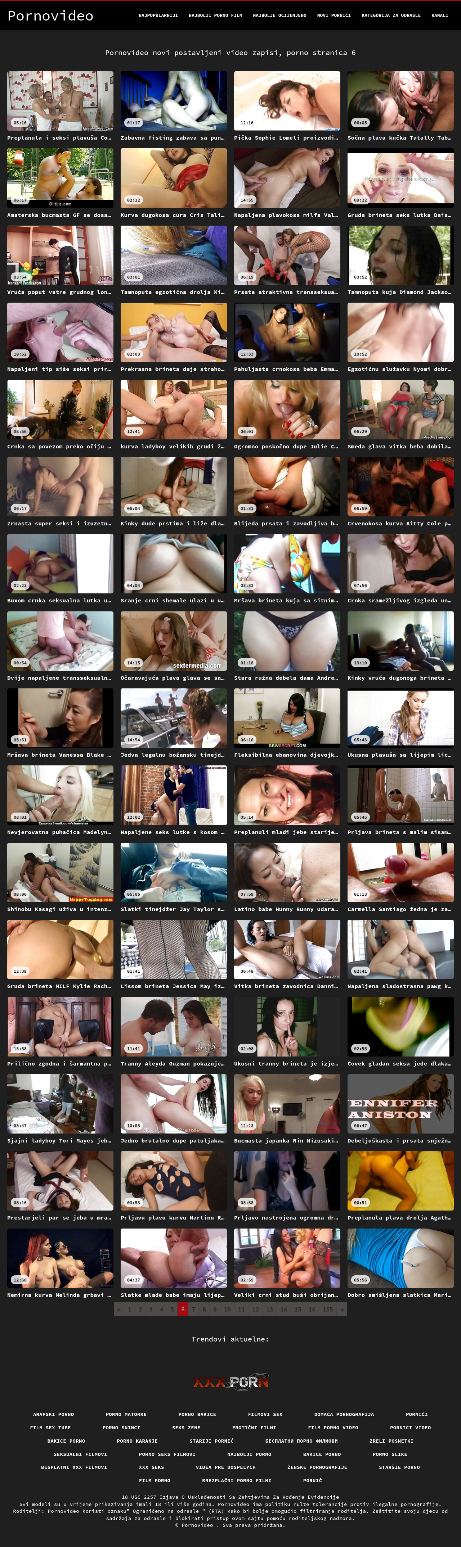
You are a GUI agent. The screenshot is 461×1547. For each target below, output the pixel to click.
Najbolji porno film (215, 15)
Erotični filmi (254, 1427)
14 (283, 1309)
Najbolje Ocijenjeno (279, 15)
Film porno (155, 1480)
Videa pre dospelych (226, 1467)
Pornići (417, 1414)
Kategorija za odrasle (391, 15)
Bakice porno (66, 1441)
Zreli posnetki (392, 1441)
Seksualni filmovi (80, 1454)
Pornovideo (199, 1525)
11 (241, 1309)
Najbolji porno (249, 1454)
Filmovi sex (265, 1414)
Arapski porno (53, 1414)
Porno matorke (126, 1414)
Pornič (312, 1480)
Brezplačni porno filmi (237, 1480)
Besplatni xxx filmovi (74, 1467)
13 (269, 1309)
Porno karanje (137, 1441)
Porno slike (390, 1454)
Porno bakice (197, 1414)
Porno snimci (121, 1427)
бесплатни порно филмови (301, 1441)
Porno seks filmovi (167, 1454)
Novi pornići (334, 15)
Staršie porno (399, 1467)
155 (328, 1309)
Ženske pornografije (317, 1467)
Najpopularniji (158, 15)
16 (312, 1309)
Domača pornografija (344, 1414)
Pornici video (410, 1427)
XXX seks (151, 1467)
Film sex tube (50, 1427)
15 (298, 1309)
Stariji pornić (211, 1441)
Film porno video (333, 1427)
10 (227, 1309)
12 (255, 1309)
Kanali (439, 15)
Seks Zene (186, 1427)
